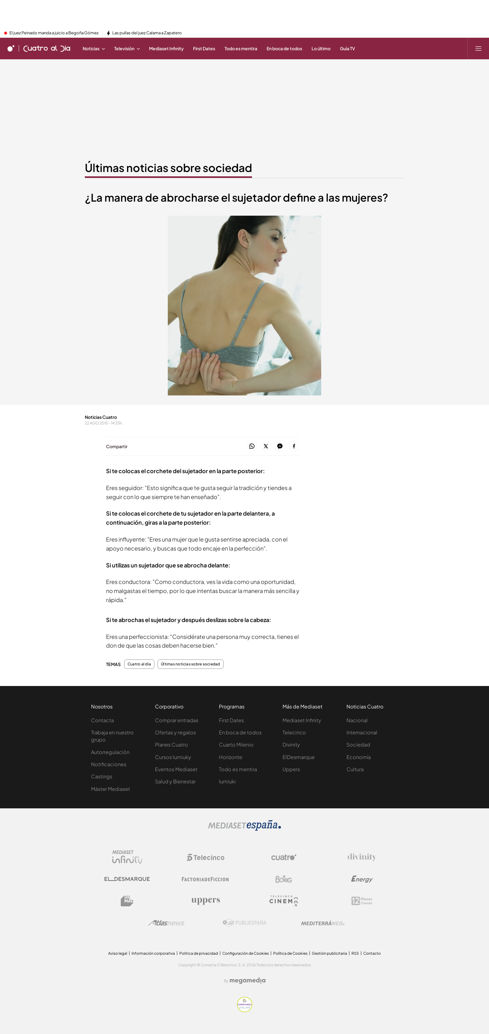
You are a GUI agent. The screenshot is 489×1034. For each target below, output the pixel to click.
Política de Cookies (290, 953)
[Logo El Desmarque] (127, 879)
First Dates (231, 720)
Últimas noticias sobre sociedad (190, 664)
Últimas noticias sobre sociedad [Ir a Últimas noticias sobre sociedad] (168, 167)
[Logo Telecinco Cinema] (283, 901)
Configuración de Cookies (245, 953)
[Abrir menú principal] (478, 48)
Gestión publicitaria (329, 953)
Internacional (361, 732)
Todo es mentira (238, 769)
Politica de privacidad (198, 953)
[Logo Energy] (362, 879)
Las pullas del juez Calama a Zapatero (147, 33)
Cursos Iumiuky (173, 757)
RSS (355, 953)
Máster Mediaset (110, 789)
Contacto (372, 953)
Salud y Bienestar (175, 781)
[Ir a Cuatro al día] (46, 48)
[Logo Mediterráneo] (323, 922)
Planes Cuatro (171, 744)
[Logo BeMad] (127, 901)
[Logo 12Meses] (361, 901)
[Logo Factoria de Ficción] (205, 879)
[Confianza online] (244, 1010)
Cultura (355, 769)
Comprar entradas (176, 720)
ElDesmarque (299, 757)
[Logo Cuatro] (283, 857)
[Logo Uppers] (205, 901)
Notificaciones (108, 764)
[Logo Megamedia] (247, 980)
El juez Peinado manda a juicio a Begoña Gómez (54, 33)
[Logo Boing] (283, 879)
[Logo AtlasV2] (166, 923)
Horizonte (230, 757)
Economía (358, 757)
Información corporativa (153, 953)
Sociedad (358, 744)
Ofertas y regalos (175, 732)
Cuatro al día (139, 664)
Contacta (102, 720)
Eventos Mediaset (176, 769)
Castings (101, 776)
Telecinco (294, 732)
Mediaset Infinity (302, 720)
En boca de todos (240, 732)
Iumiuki (227, 781)
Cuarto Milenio (236, 744)
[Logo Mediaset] (244, 829)
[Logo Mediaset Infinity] (127, 857)
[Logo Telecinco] (205, 857)
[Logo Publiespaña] (244, 923)
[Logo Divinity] (362, 857)
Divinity (291, 744)
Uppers (291, 769)
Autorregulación (110, 752)
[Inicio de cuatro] (10, 48)
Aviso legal (117, 953)
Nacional (357, 720)
